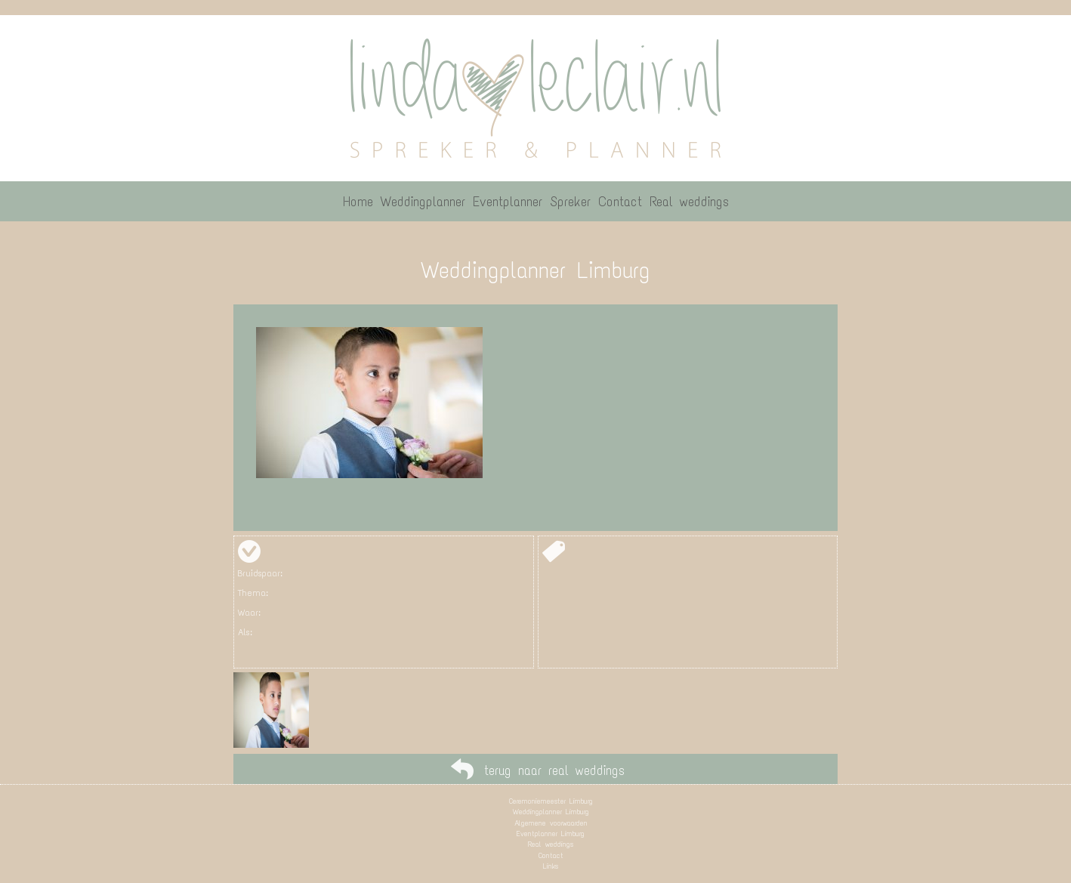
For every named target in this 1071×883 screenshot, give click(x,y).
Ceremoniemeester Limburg (551, 801)
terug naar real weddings (554, 770)
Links (550, 866)
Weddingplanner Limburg (551, 812)
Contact (551, 855)
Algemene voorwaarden (551, 823)
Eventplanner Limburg (551, 833)
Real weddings (550, 844)
